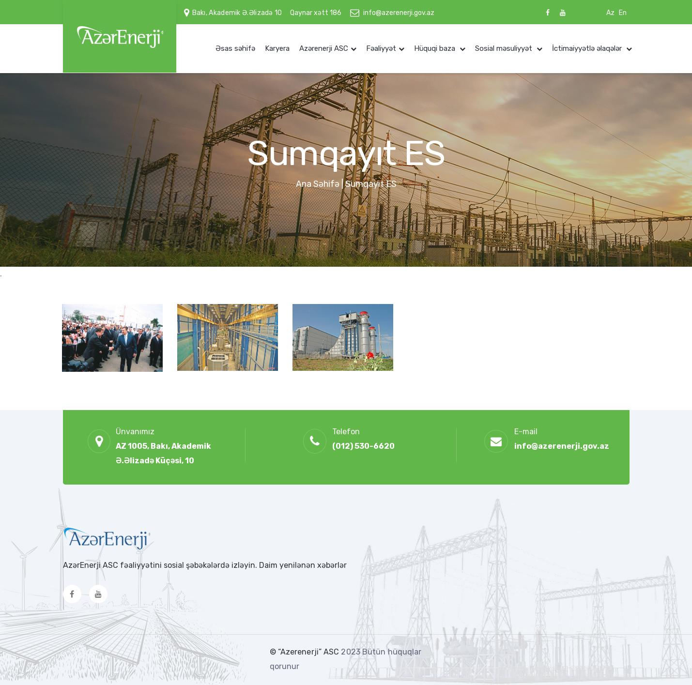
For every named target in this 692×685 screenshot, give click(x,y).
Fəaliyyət (381, 48)
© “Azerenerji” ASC (305, 651)
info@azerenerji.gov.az (398, 13)
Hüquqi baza (435, 48)
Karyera (277, 48)
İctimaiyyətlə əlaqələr (588, 48)
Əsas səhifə (235, 48)
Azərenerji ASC (323, 48)
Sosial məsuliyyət (504, 48)
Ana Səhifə (317, 184)
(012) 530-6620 (363, 446)
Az (610, 13)
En (623, 13)
